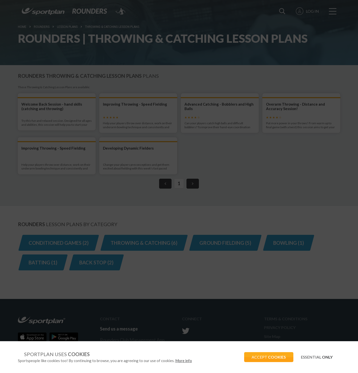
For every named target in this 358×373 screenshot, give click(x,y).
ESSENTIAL (317, 357)
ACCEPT (269, 357)
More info (183, 360)
